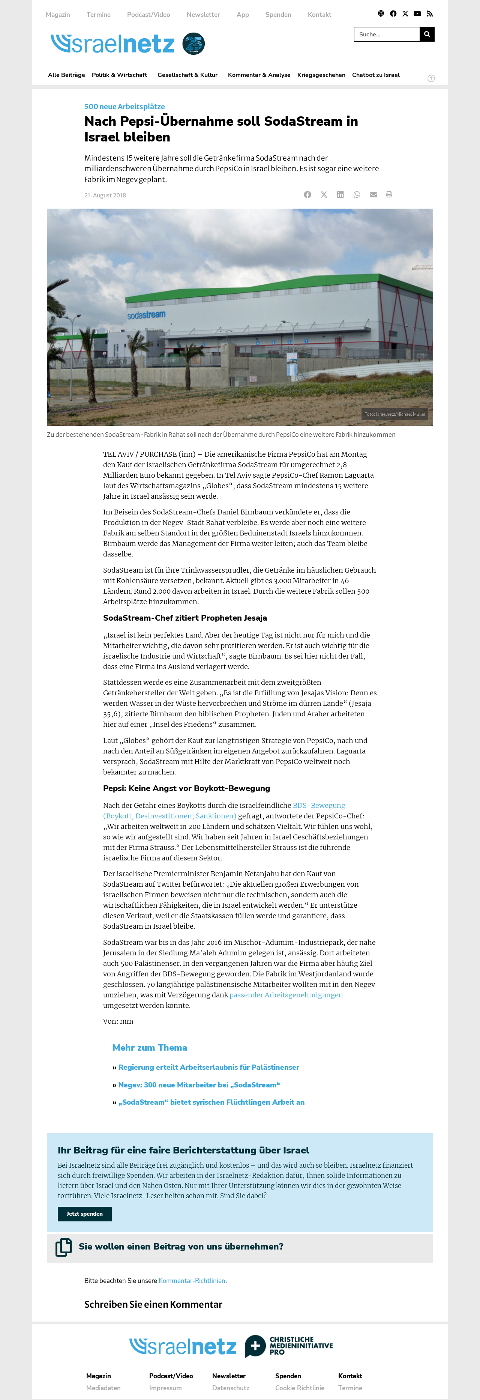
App (243, 15)
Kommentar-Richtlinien (192, 1281)
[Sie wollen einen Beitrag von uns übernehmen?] (63, 1248)
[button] (308, 194)
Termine (99, 15)
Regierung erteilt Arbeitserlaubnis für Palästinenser (208, 1067)
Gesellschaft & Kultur (189, 75)
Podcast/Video (148, 15)
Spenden (278, 15)
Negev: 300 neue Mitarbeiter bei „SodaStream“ (199, 1085)
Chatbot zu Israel (376, 75)
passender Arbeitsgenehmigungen (286, 995)
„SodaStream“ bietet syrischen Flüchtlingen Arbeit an (211, 1102)
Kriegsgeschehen (321, 75)
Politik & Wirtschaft (121, 75)
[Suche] (427, 34)
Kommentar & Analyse (259, 75)
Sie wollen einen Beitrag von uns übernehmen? (181, 1248)
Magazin (58, 15)
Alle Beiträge (66, 75)
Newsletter (203, 15)
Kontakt (320, 15)
